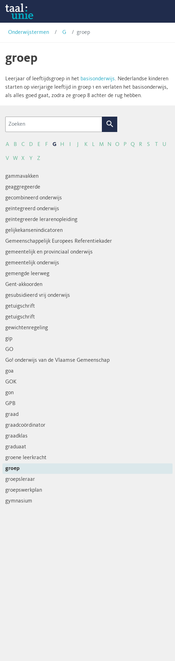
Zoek (110, 124)
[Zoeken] (53, 124)
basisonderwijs (97, 79)
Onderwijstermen (28, 32)
